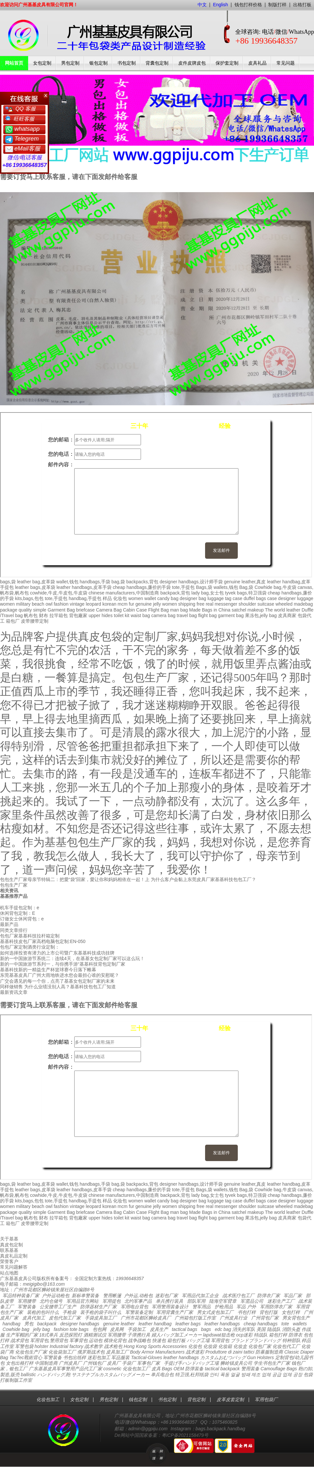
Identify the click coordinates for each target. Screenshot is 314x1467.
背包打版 (268, 1312)
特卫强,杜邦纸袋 (191, 1374)
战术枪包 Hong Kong (125, 1346)
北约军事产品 (138, 1301)
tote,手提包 (183, 587)
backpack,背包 (175, 592)
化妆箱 (225, 1346)
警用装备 (250, 1368)
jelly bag (41, 1329)
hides (107, 615)
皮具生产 (159, 1329)
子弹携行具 (138, 1334)
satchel (239, 610)
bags (206, 1329)
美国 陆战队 (268, 1329)
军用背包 (220, 1340)
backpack (47, 1323)
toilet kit (121, 615)
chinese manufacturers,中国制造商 (124, 592)
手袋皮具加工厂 (101, 1317)
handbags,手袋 (95, 581)
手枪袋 (69, 1312)
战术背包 (19, 1340)
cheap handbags (261, 1323)
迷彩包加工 (98, 1357)
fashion (61, 604)
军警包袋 (24, 1346)
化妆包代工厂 (286, 1346)
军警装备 (27, 1306)
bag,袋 (118, 581)
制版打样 (277, 4)
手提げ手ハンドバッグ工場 (191, 1363)
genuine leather (119, 1323)
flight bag (207, 615)
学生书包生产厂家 (271, 1363)
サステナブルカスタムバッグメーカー (110, 1374)
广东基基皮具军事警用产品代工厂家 (65, 1368)
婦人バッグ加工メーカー (176, 1334)
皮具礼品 (257, 63)
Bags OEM (173, 1368)
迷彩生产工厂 (281, 1301)
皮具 (156, 1368)
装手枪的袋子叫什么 (100, 1312)
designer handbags (79, 1323)
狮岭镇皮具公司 (236, 1363)
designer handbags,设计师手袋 (191, 581)
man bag (179, 610)
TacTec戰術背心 (25, 1357)
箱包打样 (278, 1334)
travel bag (187, 615)
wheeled (283, 604)
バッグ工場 (198, 1340)
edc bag (223, 1329)
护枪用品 (224, 1306)
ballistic (28, 1374)
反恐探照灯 (70, 1334)
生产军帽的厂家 (22, 1334)
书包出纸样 (74, 1357)
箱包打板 (176, 1340)
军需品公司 (251, 1301)
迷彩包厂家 (166, 1295)
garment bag (231, 615)
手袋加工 (137, 1329)
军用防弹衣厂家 (276, 1306)
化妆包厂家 (259, 1346)
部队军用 (196, 1301)
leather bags (188, 1323)
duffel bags (255, 598)
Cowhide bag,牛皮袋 (275, 587)
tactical (212, 1368)
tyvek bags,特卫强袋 (246, 592)
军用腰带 (27, 1301)
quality (25, 610)
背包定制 (196, 1399)
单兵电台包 (162, 1374)
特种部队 (291, 1340)
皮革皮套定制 (230, 1399)
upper (94, 615)
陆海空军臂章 (222, 1301)
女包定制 (42, 63)
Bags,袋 (204, 587)
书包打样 (246, 1312)
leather (170, 1357)
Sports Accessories (167, 1346)
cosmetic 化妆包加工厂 (126, 1368)
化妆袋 (210, 1346)
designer (287, 598)
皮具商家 (287, 615)
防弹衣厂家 (268, 1295)
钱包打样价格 (248, 4)
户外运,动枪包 (138, 1295)
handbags (189, 1357)
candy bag (168, 598)
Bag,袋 (246, 587)
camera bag (163, 615)
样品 (107, 598)
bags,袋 (8, 581)
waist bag (140, 615)
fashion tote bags (71, 1329)
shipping (186, 604)
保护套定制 (227, 63)
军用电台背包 (134, 1306)
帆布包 (31, 615)
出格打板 (302, 4)
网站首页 (14, 63)
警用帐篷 (112, 1295)
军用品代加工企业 (200, 1295)
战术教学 (93, 1346)
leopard (93, 604)
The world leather (282, 610)
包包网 (99, 1329)
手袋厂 (129, 1363)
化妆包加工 (47, 1399)
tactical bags (184, 1329)
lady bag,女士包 (207, 592)
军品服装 (120, 1357)
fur (131, 604)
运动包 (95, 1340)
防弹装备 (194, 1368)
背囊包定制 (157, 63)
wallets (300, 1323)
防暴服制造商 (269, 1352)
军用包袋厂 (266, 1399)
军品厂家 (293, 1295)
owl (48, 604)
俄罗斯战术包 (91, 1352)
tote (285, 1323)
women (7, 604)
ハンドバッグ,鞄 (54, 1374)
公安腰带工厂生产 (58, 1306)
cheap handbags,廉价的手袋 (142, 587)
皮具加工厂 (117, 1352)
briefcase (85, 610)
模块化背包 (115, 1340)
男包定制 (70, 63)
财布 (43, 615)
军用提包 (111, 1301)
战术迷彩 (195, 1352)
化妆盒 (240, 1346)
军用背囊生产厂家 (174, 1312)
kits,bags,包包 (29, 598)
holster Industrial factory (59, 1346)
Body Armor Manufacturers (157, 1352)
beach (38, 604)
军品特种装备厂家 (21, 1295)
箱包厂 (13, 621)
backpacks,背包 (142, 581)
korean (109, 604)
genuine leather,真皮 (245, 581)
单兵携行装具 (169, 1301)
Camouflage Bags (279, 1368)
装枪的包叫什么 (43, 1312)
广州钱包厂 (94, 1363)
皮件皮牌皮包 (192, 63)
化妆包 (120, 598)
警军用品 (201, 1306)
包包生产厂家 (13, 885)
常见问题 (285, 63)
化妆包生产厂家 (31, 1352)
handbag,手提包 (85, 598)
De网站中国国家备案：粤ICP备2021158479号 (161, 1435)
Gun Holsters (260, 1357)
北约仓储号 (51, 1301)
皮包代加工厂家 (65, 1317)
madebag (303, 604)
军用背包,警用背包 (49, 1340)
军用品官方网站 (82, 1301)
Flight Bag (158, 610)
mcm (123, 604)
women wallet (142, 598)
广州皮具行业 (233, 1317)
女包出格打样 (19, 1363)
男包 (28, 1323)
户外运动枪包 (55, 1295)
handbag (12, 1323)
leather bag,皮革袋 (36, 581)
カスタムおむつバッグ (223, 1357)
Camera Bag (109, 610)
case (237, 598)
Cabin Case (135, 610)
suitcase (265, 604)
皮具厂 (114, 1363)
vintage (77, 604)
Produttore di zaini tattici (229, 1352)
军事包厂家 (148, 1363)
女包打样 (291, 1312)
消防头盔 (291, 1329)
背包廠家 (78, 615)
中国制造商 (46, 1363)
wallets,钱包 (226, 587)
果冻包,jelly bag (261, 615)
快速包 (159, 1340)
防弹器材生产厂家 (98, 1306)
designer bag (193, 598)
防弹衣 (295, 1334)
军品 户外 (246, 1306)
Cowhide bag (16, 1329)
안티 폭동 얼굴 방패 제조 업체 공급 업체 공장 (256, 1374)
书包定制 (126, 63)
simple (39, 610)
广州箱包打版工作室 (195, 1317)
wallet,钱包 (67, 581)
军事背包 (78, 1340)
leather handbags (222, 1323)
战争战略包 (139, 1340)
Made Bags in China (209, 610)
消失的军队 (243, 1329)
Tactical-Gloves (146, 1357)
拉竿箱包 (58, 615)
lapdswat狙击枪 (219, 1334)
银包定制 (98, 63)
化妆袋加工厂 (62, 1352)
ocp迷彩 (244, 1334)
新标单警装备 (85, 1295)
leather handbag (154, 1323)
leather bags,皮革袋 (35, 587)
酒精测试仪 (94, 1334)
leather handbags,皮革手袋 (84, 587)
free (200, 604)
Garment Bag (61, 610)
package (8, 610)
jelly (157, 604)
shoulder (247, 604)
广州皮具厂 (70, 1363)
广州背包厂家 (265, 1317)
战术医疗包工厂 (238, 1295)
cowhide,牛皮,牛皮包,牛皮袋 (58, 592)
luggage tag (219, 598)
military (23, 604)
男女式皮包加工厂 (215, 1312)
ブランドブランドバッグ (256, 1340)
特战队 (261, 1334)
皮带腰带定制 (34, 621)
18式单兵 (48, 1334)
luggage (305, 598)
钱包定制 (138, 1399)
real (209, 604)
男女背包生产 (296, 1317)
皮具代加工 (33, 1317)
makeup (255, 610)
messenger (226, 604)
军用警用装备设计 (170, 1306)
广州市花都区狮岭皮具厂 (146, 1317)
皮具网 (117, 1329)
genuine (143, 604)
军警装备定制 (139, 1312)
